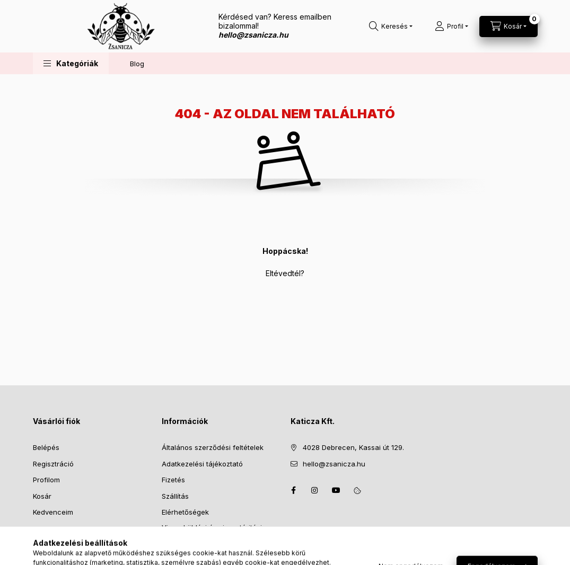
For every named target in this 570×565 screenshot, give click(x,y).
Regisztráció (53, 464)
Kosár (42, 496)
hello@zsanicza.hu (334, 464)
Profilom (46, 479)
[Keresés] (391, 26)
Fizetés (173, 479)
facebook (293, 490)
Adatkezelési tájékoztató (202, 464)
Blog (137, 63)
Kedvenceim (53, 512)
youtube (336, 490)
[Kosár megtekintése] (508, 26)
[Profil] (451, 26)
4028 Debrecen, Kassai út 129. (353, 447)
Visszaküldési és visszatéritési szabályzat (212, 532)
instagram (315, 490)
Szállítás (175, 496)
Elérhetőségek (185, 512)
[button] (71, 63)
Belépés (46, 447)
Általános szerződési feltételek (213, 447)
